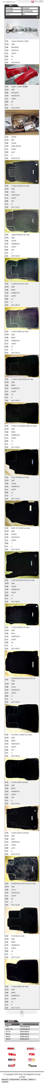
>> (22, 1015)
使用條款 (24, 1079)
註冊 (40, 1)
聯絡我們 (5, 1079)
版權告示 (32, 1079)
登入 (35, 1)
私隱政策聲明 (14, 1079)
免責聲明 (5, 1082)
